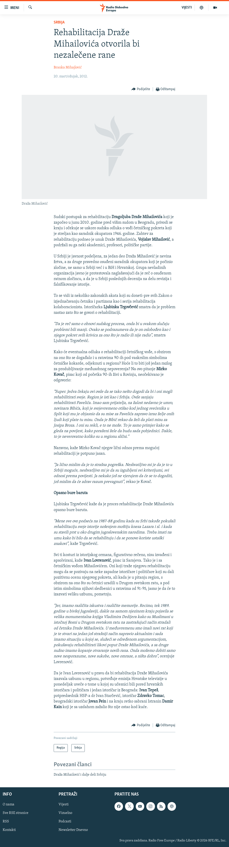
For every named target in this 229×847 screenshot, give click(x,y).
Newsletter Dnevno (73, 830)
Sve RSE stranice (15, 813)
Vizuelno (65, 813)
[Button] (140, 89)
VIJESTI (187, 7)
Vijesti (64, 804)
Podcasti (65, 821)
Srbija (59, 22)
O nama (8, 804)
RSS (6, 821)
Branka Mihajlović (68, 67)
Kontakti (9, 830)
